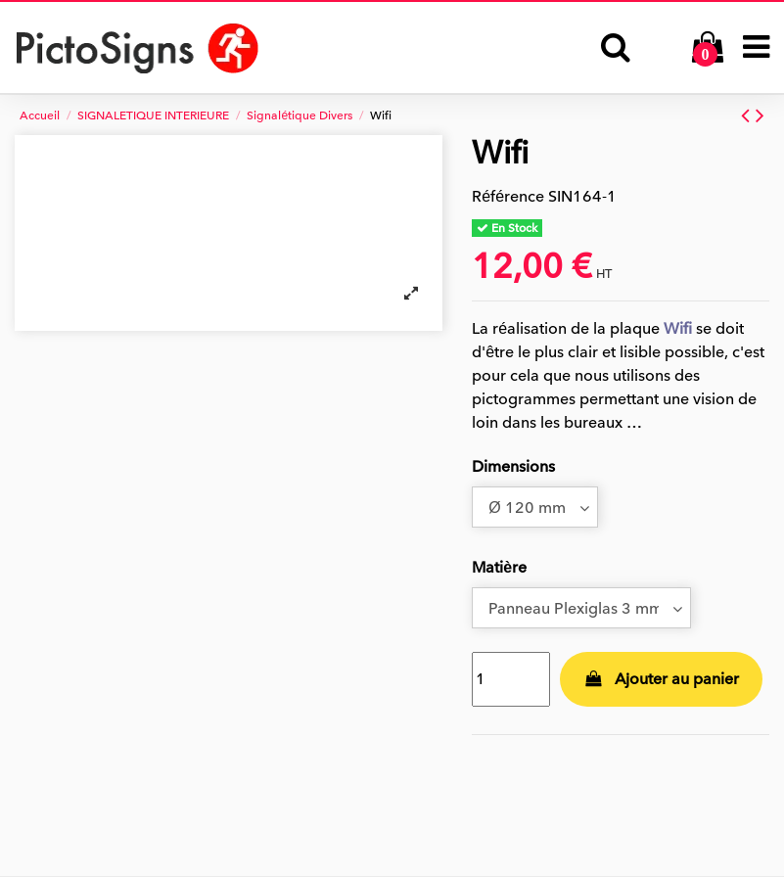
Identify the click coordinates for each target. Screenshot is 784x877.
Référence (508, 197)
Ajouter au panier (661, 679)
